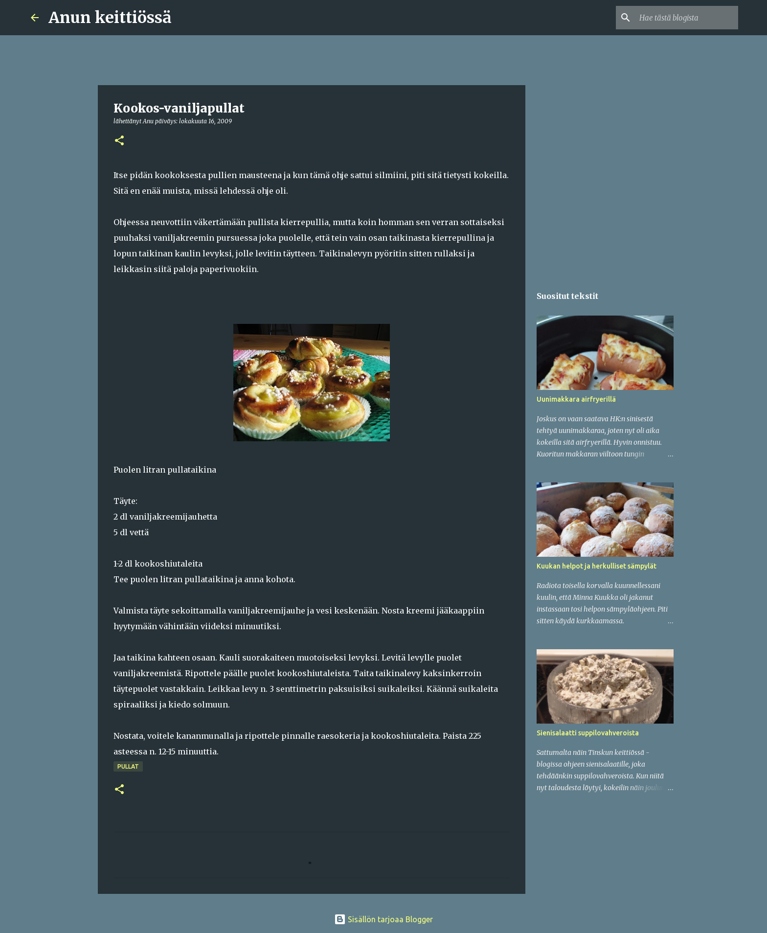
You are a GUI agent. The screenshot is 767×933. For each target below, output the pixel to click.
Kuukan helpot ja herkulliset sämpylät (596, 566)
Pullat (128, 766)
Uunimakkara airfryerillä (576, 399)
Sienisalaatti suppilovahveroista (588, 733)
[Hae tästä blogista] (686, 17)
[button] (119, 141)
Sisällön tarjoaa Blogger (383, 919)
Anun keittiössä (110, 17)
